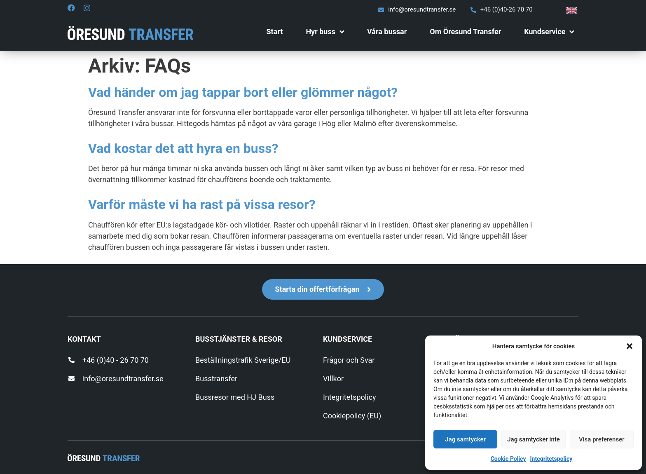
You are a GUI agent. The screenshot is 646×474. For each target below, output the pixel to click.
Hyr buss (325, 32)
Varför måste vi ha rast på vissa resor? (202, 204)
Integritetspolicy (551, 458)
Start (274, 31)
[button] (629, 346)
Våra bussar (387, 31)
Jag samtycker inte (533, 439)
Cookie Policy (508, 458)
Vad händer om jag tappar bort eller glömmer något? (243, 92)
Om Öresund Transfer (465, 31)
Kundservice (549, 32)
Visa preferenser (601, 439)
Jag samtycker (465, 439)
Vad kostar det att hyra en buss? (183, 148)
